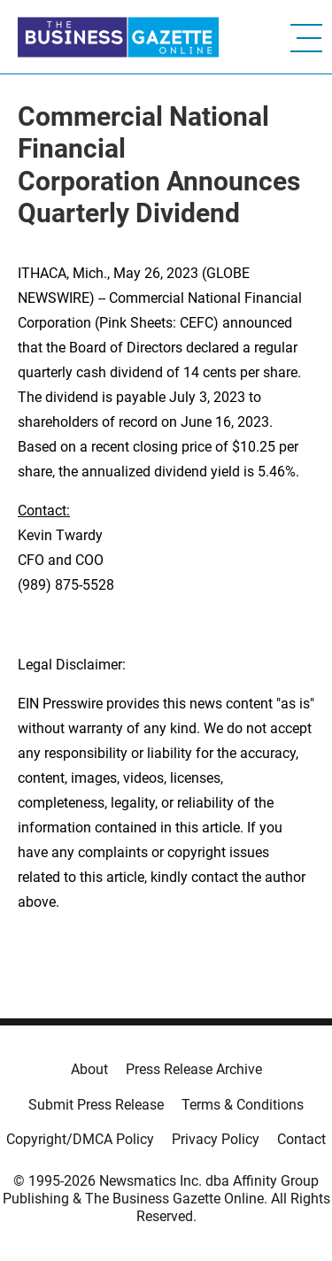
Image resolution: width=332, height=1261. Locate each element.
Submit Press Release (96, 1104)
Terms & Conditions (242, 1104)
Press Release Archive (194, 1069)
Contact (301, 1139)
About (89, 1069)
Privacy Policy (215, 1139)
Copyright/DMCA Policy (80, 1139)
